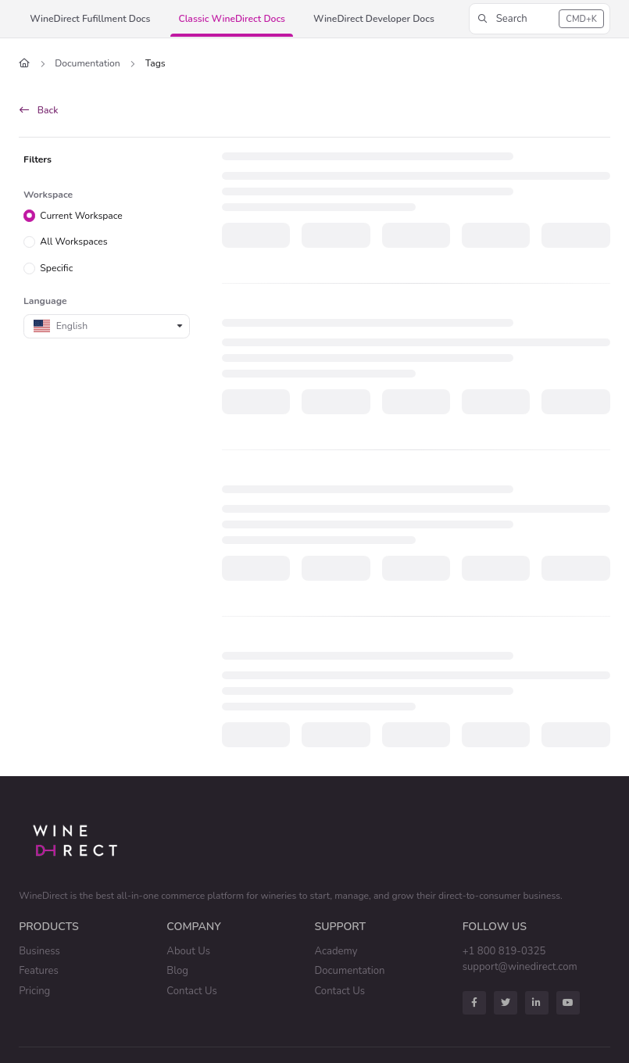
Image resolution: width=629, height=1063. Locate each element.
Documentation (87, 63)
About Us (188, 951)
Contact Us (191, 991)
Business (39, 951)
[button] (90, 19)
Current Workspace (81, 215)
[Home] (24, 63)
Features (39, 971)
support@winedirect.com (520, 967)
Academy (336, 951)
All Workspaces (73, 241)
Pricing (34, 991)
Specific (56, 268)
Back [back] (39, 110)
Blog (177, 971)
